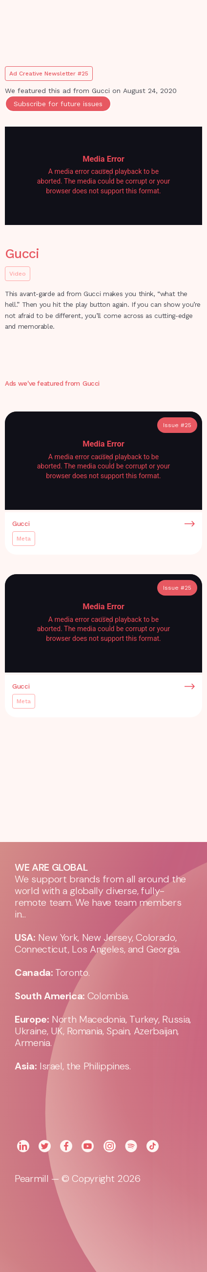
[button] (182, 19)
